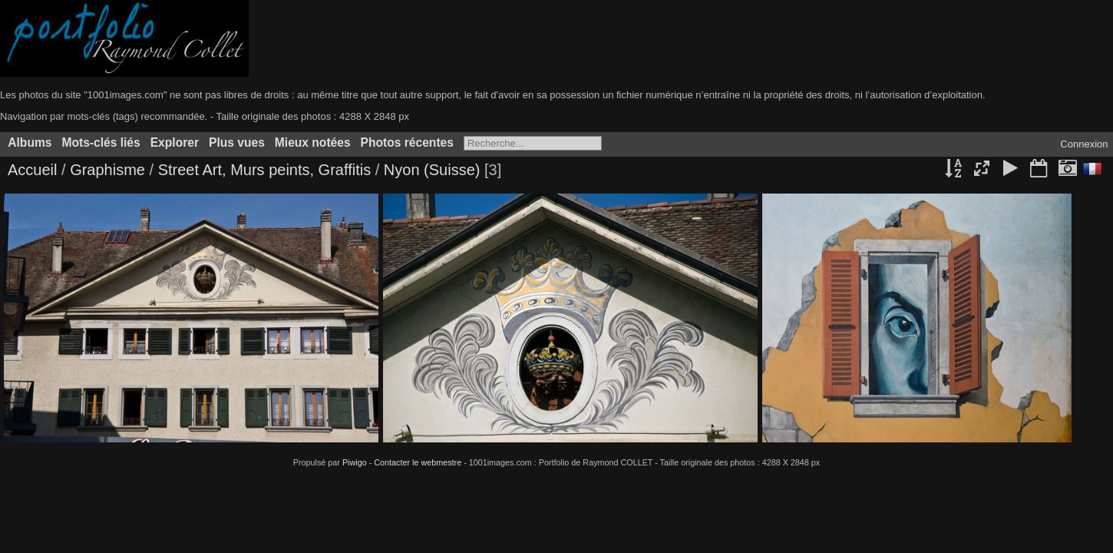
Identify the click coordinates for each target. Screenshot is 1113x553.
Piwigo (354, 462)
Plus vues (237, 142)
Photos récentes (407, 142)
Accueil (32, 169)
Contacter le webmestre (417, 462)
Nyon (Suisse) (432, 169)
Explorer (174, 142)
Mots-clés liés (100, 142)
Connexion (1084, 144)
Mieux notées (313, 142)
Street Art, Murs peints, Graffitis (265, 169)
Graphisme (109, 169)
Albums (29, 142)
